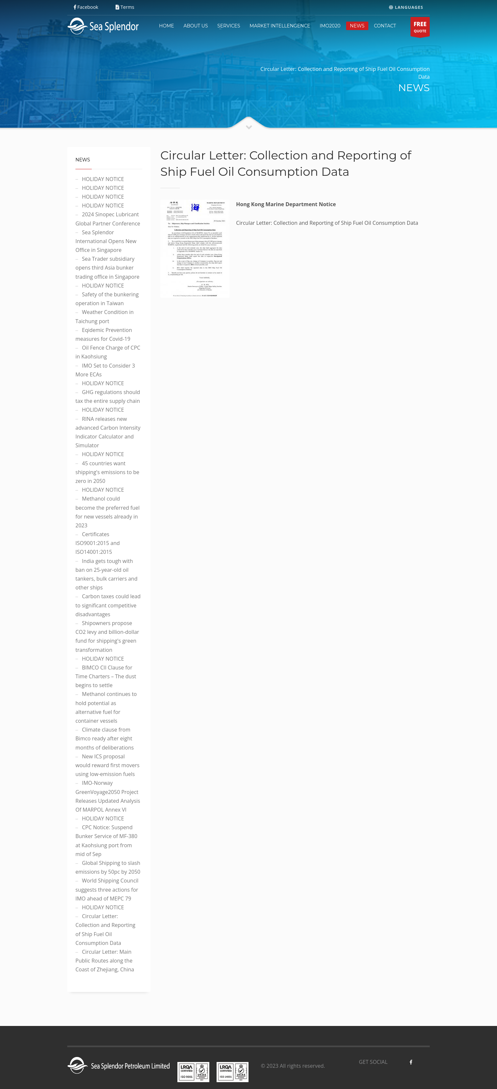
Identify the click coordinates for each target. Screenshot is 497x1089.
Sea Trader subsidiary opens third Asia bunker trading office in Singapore (107, 267)
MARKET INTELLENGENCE (279, 26)
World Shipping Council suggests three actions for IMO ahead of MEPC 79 (106, 889)
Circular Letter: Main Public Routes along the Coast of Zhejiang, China (104, 960)
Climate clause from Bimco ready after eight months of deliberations (104, 738)
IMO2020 (330, 26)
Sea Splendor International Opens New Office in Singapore (105, 241)
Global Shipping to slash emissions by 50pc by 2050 (107, 867)
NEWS (357, 26)
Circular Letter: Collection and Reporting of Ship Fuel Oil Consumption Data (105, 930)
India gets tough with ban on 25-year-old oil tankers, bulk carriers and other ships (106, 574)
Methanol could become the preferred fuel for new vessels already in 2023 (107, 512)
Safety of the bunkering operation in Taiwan (107, 299)
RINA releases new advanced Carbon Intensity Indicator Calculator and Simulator (107, 432)
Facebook (86, 7)
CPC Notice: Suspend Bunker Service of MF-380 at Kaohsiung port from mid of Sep (106, 841)
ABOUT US (196, 26)
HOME (166, 26)
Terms (125, 7)
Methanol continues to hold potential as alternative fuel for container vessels (106, 707)
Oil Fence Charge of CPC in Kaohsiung (107, 352)
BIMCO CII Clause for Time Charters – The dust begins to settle (105, 676)
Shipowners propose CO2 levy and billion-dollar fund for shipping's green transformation (107, 636)
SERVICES (228, 26)
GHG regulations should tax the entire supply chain (107, 396)
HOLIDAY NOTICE (103, 179)
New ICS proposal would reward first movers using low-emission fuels (107, 765)
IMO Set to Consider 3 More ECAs (105, 370)
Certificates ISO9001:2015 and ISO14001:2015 (97, 543)
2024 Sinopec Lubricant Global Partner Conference (107, 219)
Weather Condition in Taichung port (104, 316)
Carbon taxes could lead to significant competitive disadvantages (107, 605)
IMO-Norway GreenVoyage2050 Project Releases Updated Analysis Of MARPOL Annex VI (107, 796)
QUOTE (420, 28)
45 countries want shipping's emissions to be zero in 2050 (107, 472)
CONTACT (385, 26)
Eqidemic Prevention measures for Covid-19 (103, 334)
